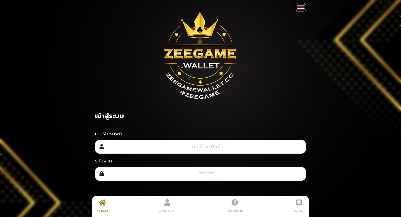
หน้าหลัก (102, 205)
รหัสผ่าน (103, 161)
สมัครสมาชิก (167, 205)
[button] (301, 7)
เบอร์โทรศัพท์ (108, 133)
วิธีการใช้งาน (235, 205)
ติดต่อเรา (299, 205)
